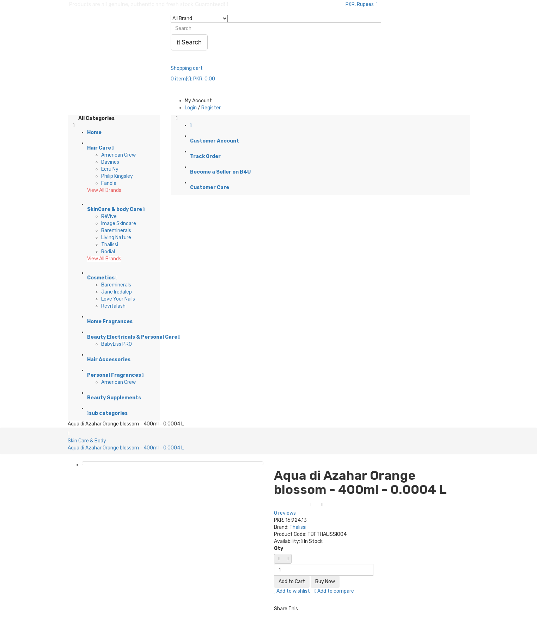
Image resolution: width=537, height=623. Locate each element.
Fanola (108, 183)
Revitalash (113, 306)
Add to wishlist (292, 591)
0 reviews (285, 513)
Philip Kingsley (117, 176)
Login (191, 108)
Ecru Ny (109, 169)
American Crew (118, 155)
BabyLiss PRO (116, 344)
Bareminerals (116, 231)
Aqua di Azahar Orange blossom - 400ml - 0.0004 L (126, 448)
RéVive (109, 216)
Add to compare (334, 591)
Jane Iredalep (116, 292)
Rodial (108, 252)
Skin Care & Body (87, 441)
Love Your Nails (118, 299)
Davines (110, 162)
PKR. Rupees (362, 4)
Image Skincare (118, 223)
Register (211, 108)
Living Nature (116, 238)
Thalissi (109, 245)
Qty (278, 548)
